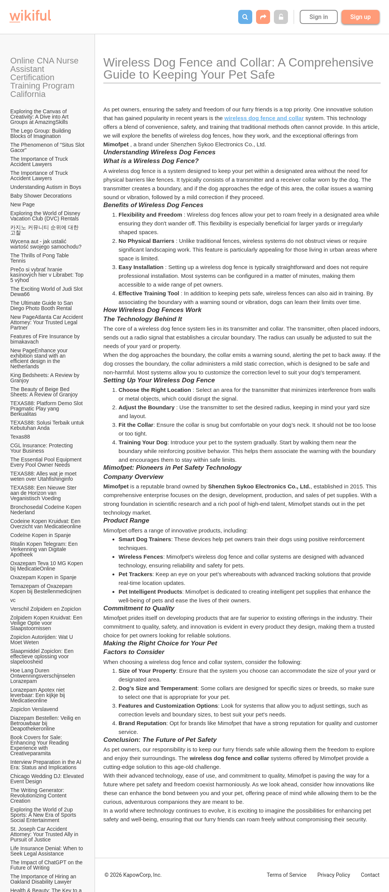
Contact (370, 875)
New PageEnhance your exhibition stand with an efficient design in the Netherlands (39, 358)
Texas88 (20, 437)
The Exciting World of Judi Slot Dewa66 (47, 291)
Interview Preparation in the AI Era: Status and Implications (46, 764)
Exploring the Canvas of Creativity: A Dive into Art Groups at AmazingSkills (40, 116)
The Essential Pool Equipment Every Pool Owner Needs (46, 462)
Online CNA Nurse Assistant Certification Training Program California (45, 77)
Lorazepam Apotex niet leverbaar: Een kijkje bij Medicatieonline (38, 695)
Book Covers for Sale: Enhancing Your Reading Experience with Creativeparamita (40, 745)
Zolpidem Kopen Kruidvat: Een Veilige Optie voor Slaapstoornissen (47, 623)
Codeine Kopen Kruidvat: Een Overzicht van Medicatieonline (46, 523)
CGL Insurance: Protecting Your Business (42, 448)
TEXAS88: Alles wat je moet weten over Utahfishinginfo (44, 476)
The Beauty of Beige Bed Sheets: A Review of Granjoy (43, 392)
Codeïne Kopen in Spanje (40, 535)
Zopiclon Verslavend (34, 709)
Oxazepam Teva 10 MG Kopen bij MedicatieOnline (47, 566)
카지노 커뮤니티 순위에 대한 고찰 (45, 230)
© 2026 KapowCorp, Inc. (133, 875)
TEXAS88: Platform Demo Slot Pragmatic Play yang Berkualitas (47, 408)
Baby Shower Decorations (41, 196)
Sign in (318, 17)
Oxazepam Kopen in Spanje (43, 577)
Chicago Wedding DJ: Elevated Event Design (47, 778)
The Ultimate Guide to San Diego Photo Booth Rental (42, 305)
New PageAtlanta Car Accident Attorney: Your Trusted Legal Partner (47, 322)
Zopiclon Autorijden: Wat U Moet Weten (42, 639)
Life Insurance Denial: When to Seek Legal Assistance (47, 851)
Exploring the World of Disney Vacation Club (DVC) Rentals (46, 216)
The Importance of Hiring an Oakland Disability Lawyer (43, 879)
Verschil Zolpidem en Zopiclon (45, 609)
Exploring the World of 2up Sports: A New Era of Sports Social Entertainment (43, 814)
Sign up (360, 17)
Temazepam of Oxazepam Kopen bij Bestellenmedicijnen (45, 588)
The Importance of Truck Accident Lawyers (39, 161)
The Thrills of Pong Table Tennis (40, 258)
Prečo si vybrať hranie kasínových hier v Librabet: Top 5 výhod (47, 274)
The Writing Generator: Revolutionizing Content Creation (39, 795)
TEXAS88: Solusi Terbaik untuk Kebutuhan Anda (47, 425)
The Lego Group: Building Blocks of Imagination (41, 133)
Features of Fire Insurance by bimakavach (45, 339)
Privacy (333, 875)
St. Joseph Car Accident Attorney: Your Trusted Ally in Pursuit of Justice (45, 834)
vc (13, 600)
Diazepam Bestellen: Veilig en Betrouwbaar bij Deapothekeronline (46, 723)
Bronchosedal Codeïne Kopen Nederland (46, 509)
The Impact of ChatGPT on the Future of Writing (47, 865)
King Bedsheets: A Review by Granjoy (45, 377)
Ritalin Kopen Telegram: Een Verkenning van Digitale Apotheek (44, 549)
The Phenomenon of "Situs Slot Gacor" (47, 147)
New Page (22, 204)
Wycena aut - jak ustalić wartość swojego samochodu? (46, 244)
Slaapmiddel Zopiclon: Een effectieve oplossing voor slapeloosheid (42, 656)
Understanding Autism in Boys (45, 187)
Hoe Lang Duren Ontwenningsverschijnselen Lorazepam (43, 675)
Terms (287, 875)
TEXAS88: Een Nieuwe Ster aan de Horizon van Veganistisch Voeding (44, 493)
